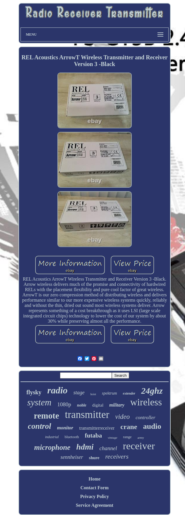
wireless (146, 402)
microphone (52, 447)
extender (129, 393)
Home (95, 478)
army (140, 437)
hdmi (84, 446)
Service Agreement (94, 505)
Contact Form (94, 487)
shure (94, 457)
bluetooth (72, 437)
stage (79, 392)
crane (128, 427)
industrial (52, 437)
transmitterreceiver (96, 428)
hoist (93, 394)
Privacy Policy (94, 496)
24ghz (151, 390)
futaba (93, 435)
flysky (33, 392)
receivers (117, 456)
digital (97, 405)
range (127, 437)
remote (46, 415)
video (122, 416)
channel (108, 448)
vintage (112, 437)
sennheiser (72, 457)
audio (152, 426)
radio (57, 390)
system (39, 402)
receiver (139, 445)
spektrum (109, 393)
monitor (65, 428)
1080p (64, 404)
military (116, 404)
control (39, 426)
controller (145, 417)
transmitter (87, 414)
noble (81, 405)
